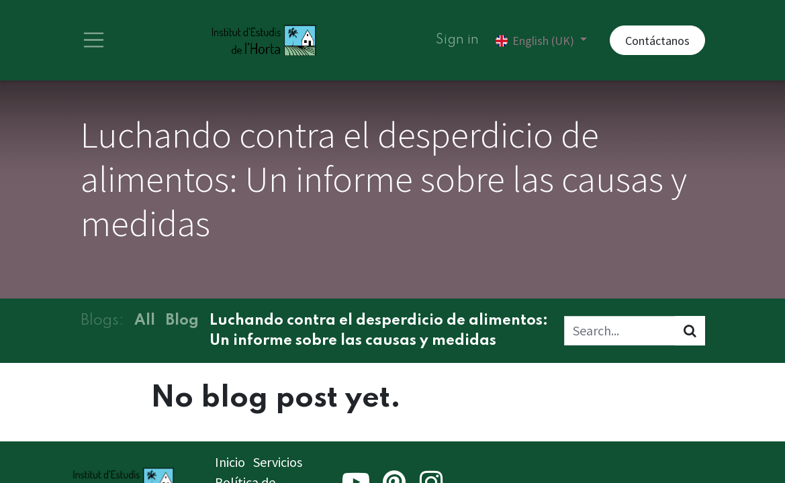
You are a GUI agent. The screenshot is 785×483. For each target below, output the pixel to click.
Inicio (230, 461)
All (144, 320)
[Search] (690, 330)
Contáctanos (657, 40)
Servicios (277, 461)
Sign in (457, 40)
